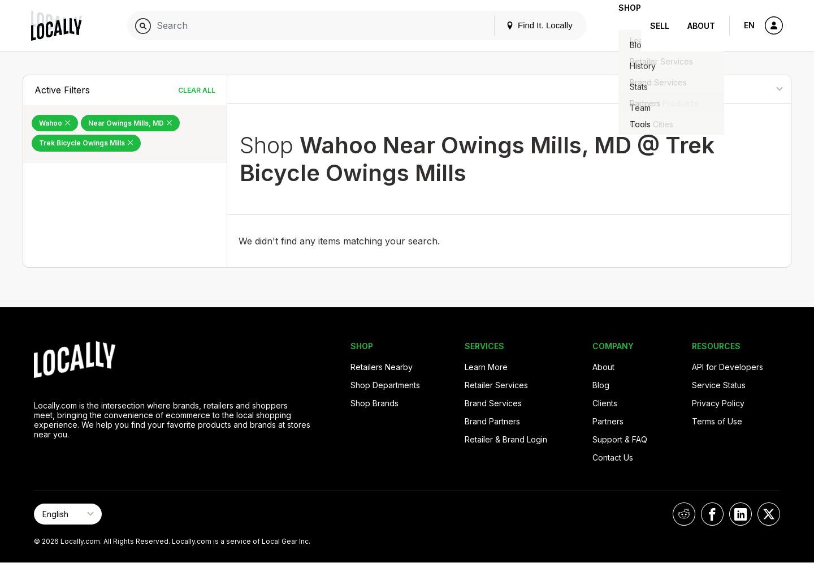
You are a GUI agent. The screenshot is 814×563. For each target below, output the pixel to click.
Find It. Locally (521, 25)
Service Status (719, 385)
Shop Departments (385, 385)
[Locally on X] (768, 514)
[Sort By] (733, 89)
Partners (608, 421)
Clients (604, 403)
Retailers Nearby (381, 367)
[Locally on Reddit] (684, 514)
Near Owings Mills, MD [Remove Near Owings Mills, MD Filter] (130, 123)
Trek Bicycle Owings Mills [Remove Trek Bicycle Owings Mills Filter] (86, 143)
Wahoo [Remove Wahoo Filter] (55, 123)
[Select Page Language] (68, 514)
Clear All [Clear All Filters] (196, 90)
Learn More (486, 367)
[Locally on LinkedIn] (740, 514)
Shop (620, 26)
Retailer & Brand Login (506, 439)
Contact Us (612, 457)
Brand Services (493, 403)
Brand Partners (492, 421)
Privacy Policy (718, 403)
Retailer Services (496, 385)
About (701, 26)
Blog (600, 385)
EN (749, 25)
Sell (659, 26)
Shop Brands (374, 403)
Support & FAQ (619, 439)
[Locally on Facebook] (712, 514)
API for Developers (727, 367)
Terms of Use (717, 421)
